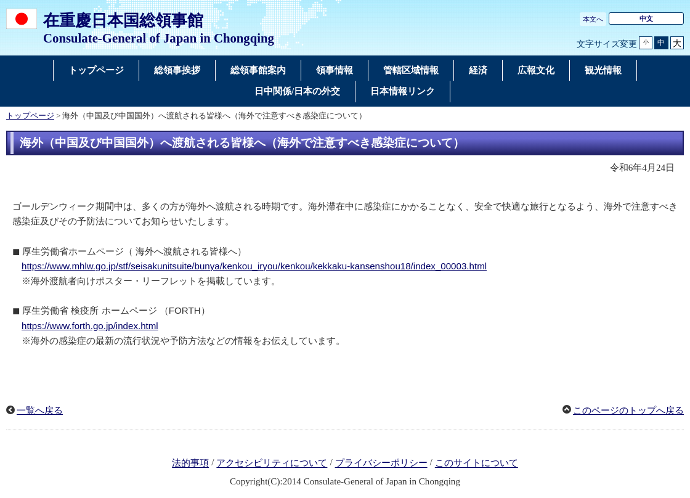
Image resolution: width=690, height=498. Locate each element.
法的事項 (190, 463)
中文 (646, 18)
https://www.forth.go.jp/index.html (90, 325)
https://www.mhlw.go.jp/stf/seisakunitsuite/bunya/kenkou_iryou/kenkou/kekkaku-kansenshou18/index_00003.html (254, 266)
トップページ (30, 116)
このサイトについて (476, 463)
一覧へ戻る (40, 410)
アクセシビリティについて (271, 463)
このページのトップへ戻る (628, 410)
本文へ (593, 19)
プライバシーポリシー (381, 463)
